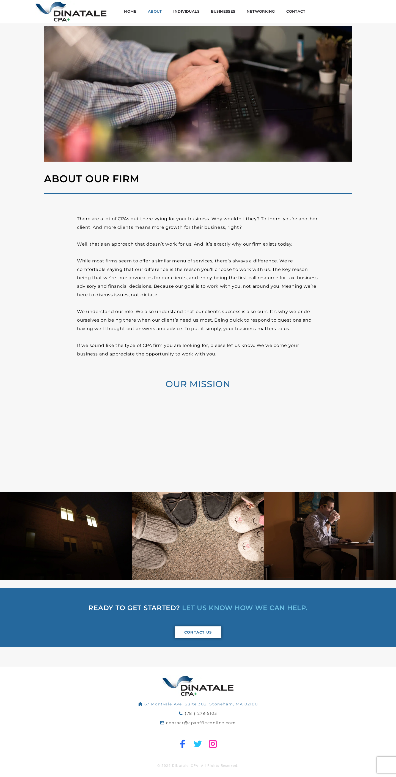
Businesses (274, 17)
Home (183, 17)
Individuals (238, 17)
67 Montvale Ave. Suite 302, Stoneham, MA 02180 (201, 704)
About (208, 17)
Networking (311, 17)
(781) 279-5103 (201, 713)
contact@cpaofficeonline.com (201, 723)
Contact (345, 17)
